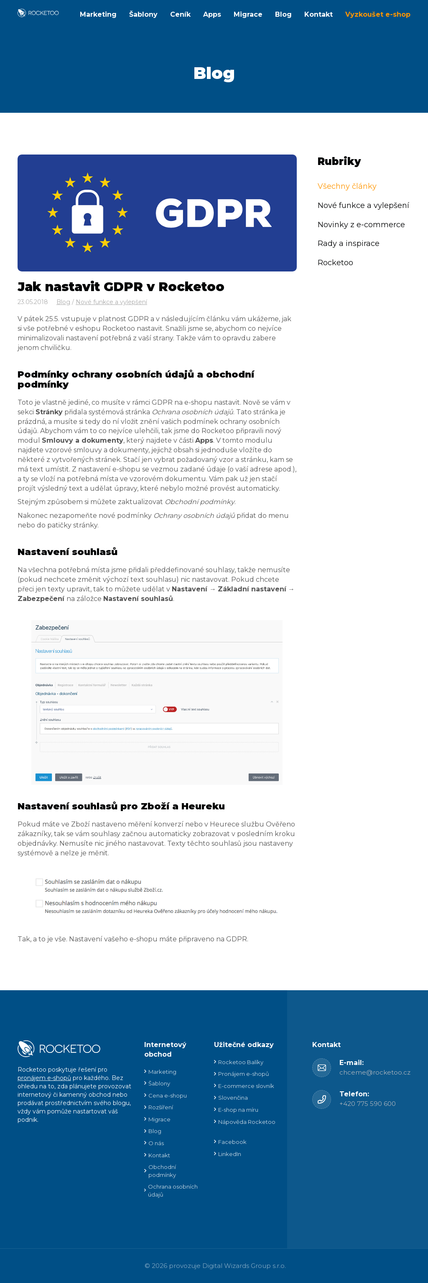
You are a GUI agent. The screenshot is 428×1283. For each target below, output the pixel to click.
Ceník (180, 14)
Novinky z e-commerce (361, 224)
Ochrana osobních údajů (173, 1190)
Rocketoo (335, 262)
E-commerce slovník (246, 1086)
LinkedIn (229, 1154)
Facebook (232, 1141)
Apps (212, 14)
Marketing (98, 14)
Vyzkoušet (377, 14)
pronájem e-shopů (44, 1078)
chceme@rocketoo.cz (374, 1072)
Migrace (248, 14)
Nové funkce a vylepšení (111, 302)
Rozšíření (160, 1107)
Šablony (143, 14)
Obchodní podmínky (162, 1171)
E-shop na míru (238, 1109)
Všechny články (347, 186)
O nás (156, 1143)
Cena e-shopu (167, 1095)
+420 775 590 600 (367, 1104)
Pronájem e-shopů (243, 1073)
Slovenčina (233, 1097)
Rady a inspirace (349, 243)
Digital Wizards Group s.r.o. (244, 1266)
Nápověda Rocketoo (246, 1121)
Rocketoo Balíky (240, 1062)
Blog (283, 14)
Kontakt (318, 14)
